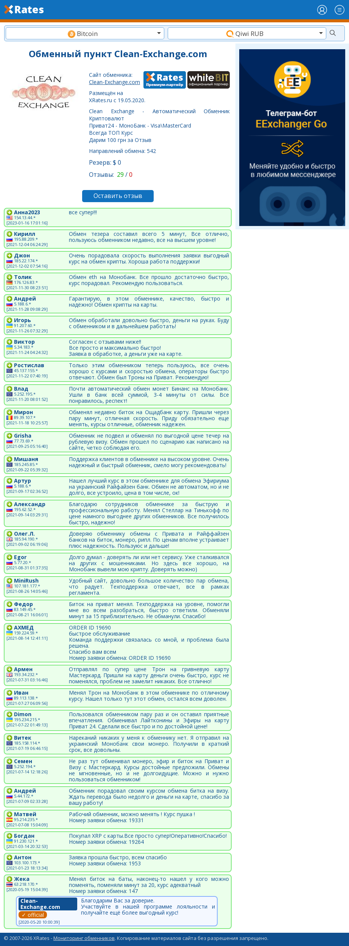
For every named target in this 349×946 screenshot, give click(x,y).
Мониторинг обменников (84, 938)
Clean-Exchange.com (114, 82)
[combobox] (85, 33)
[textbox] (85, 33)
